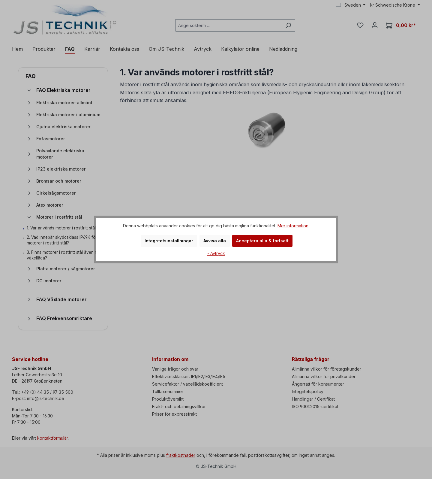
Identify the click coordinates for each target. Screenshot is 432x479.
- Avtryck (216, 253)
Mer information (293, 225)
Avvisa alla (214, 240)
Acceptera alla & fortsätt (262, 240)
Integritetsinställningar (169, 240)
